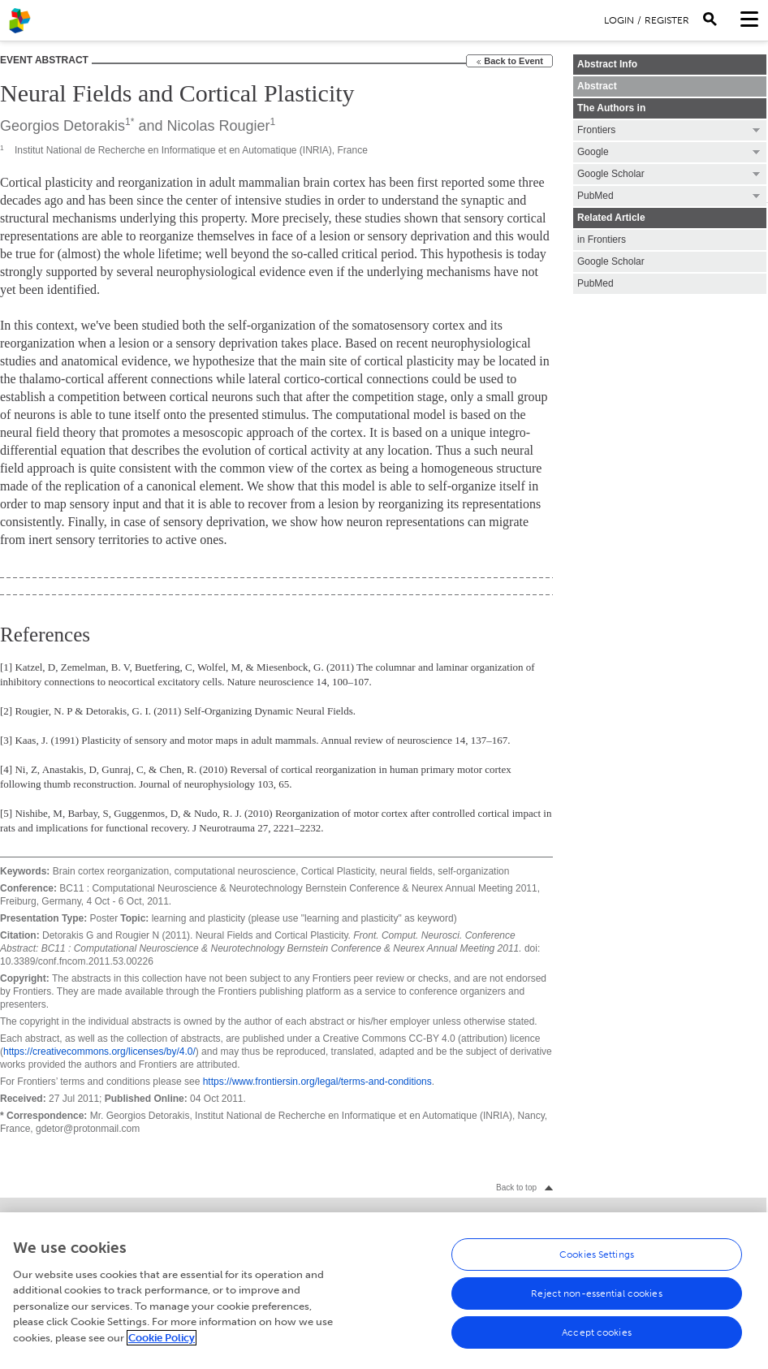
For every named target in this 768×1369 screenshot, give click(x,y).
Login (619, 20)
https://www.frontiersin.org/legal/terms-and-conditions (317, 1081)
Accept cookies (597, 1336)
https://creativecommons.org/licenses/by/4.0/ (99, 1051)
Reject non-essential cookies (596, 1297)
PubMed (595, 283)
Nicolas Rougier (218, 126)
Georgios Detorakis (62, 126)
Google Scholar (611, 261)
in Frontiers (601, 239)
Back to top (516, 1187)
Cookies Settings (596, 1258)
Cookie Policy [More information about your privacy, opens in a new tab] (161, 1342)
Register (667, 20)
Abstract (597, 86)
